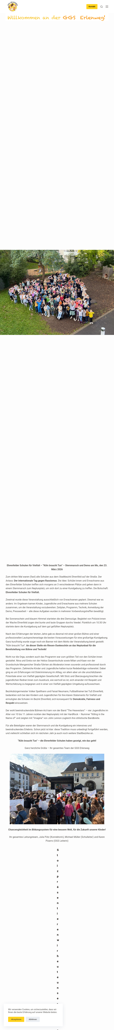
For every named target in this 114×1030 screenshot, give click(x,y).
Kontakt (92, 6)
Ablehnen (33, 1019)
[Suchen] (101, 7)
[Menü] (107, 6)
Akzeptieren (16, 1019)
